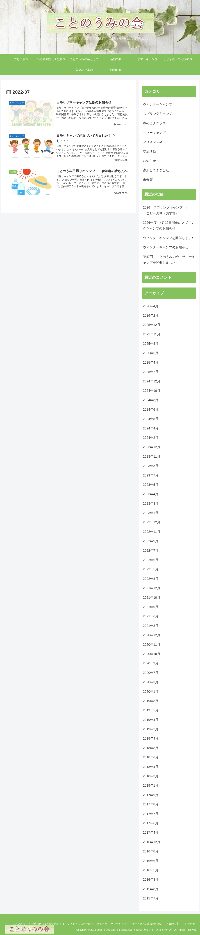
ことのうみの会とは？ (80, 923)
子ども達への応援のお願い (147, 923)
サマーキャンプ (119, 923)
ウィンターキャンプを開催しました (169, 238)
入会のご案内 (173, 923)
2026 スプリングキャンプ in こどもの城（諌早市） (165, 210)
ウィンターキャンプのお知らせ (165, 247)
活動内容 (102, 923)
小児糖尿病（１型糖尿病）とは (46, 923)
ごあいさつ (19, 923)
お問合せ (190, 923)
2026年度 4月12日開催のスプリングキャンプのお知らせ (168, 225)
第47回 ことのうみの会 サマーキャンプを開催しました (169, 259)
